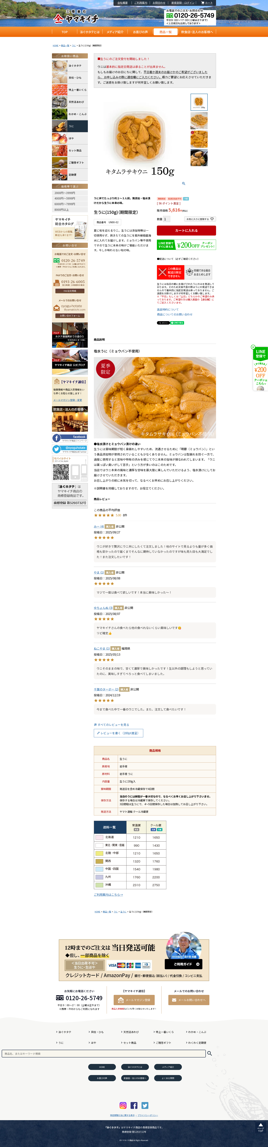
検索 (209, 1053)
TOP (65, 32)
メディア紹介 (115, 32)
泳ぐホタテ (67, 65)
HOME (55, 45)
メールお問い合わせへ (189, 1000)
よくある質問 (168, 1078)
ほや (63, 138)
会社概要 (122, 2)
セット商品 (67, 150)
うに (74, 45)
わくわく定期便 (197, 1042)
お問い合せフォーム (70, 315)
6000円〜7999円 (65, 204)
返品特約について (168, 309)
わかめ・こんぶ (69, 114)
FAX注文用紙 (70, 290)
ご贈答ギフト (68, 162)
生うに (123, 911)
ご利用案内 (140, 2)
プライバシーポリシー (148, 1115)
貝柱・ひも (67, 77)
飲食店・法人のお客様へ (197, 32)
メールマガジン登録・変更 (67, 400)
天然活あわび (68, 102)
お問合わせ (159, 2)
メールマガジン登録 (134, 1000)
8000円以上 (62, 209)
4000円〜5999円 (65, 198)
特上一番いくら (69, 89)
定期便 (64, 174)
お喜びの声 (140, 32)
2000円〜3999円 (65, 193)
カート (206, 2)
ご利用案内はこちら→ (108, 894)
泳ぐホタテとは (90, 32)
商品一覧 (165, 32)
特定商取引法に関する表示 (122, 1115)
